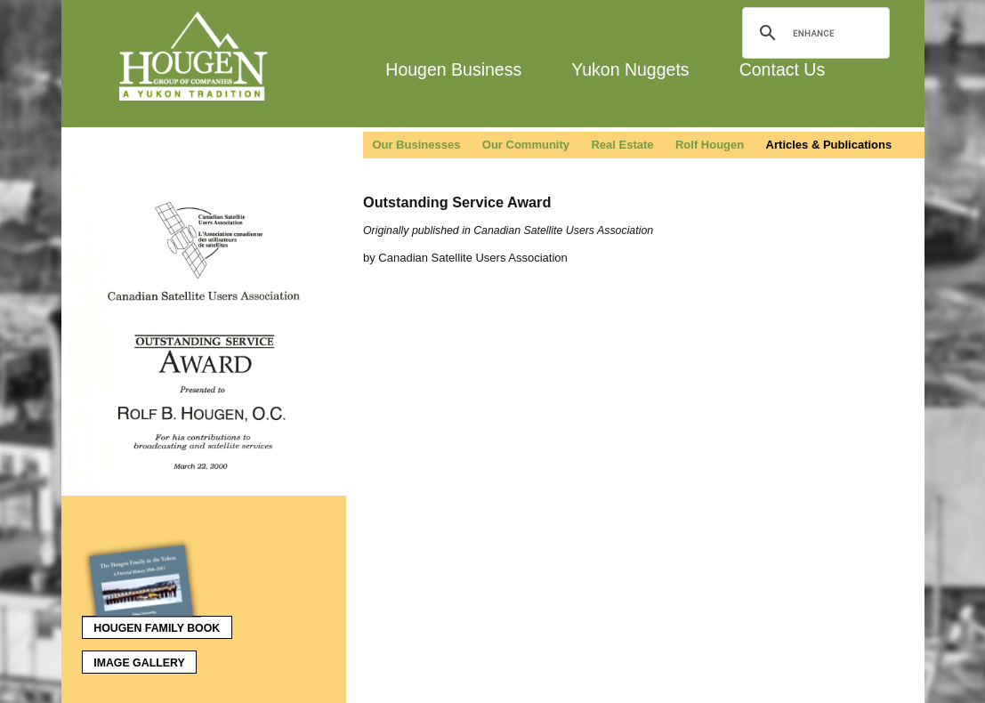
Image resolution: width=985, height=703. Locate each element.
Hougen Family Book (151, 625)
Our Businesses (416, 144)
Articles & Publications (829, 144)
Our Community (525, 144)
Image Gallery (138, 663)
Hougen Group (194, 56)
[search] (813, 33)
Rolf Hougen (709, 144)
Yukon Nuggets (630, 68)
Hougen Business (453, 68)
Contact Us (782, 68)
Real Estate (622, 144)
